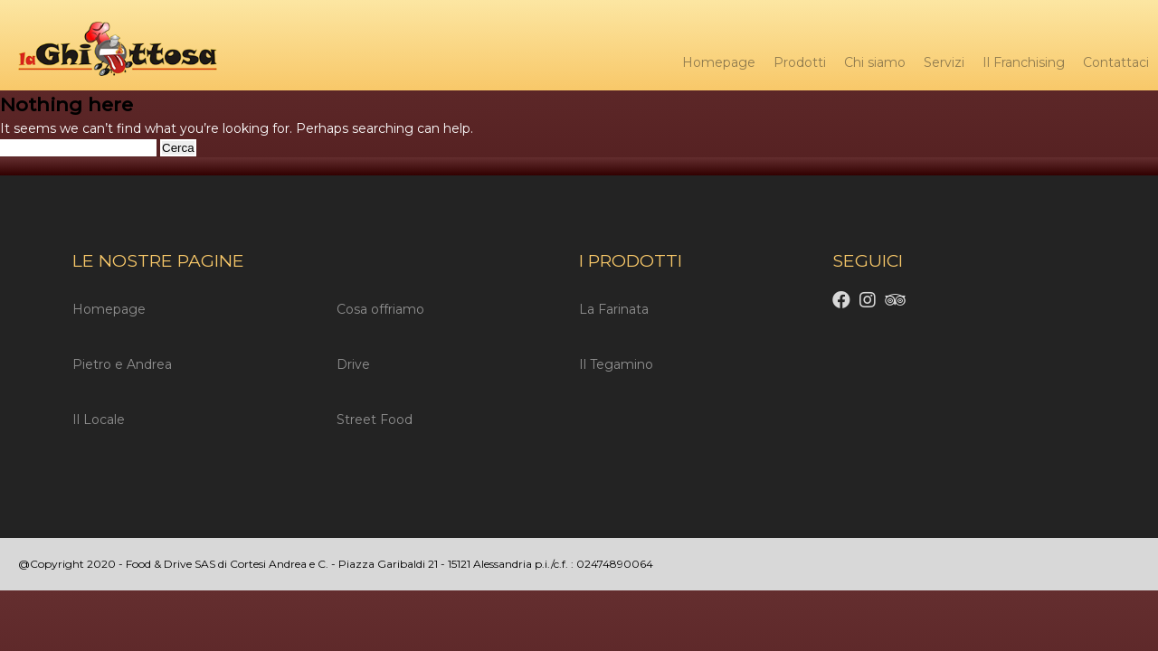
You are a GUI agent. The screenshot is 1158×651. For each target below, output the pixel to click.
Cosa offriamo (380, 309)
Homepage (718, 62)
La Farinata (614, 309)
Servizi (944, 62)
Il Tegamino (616, 364)
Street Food (375, 419)
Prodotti (800, 62)
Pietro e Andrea (122, 364)
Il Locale (98, 419)
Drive (353, 364)
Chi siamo (875, 62)
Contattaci (1116, 62)
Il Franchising (1023, 62)
